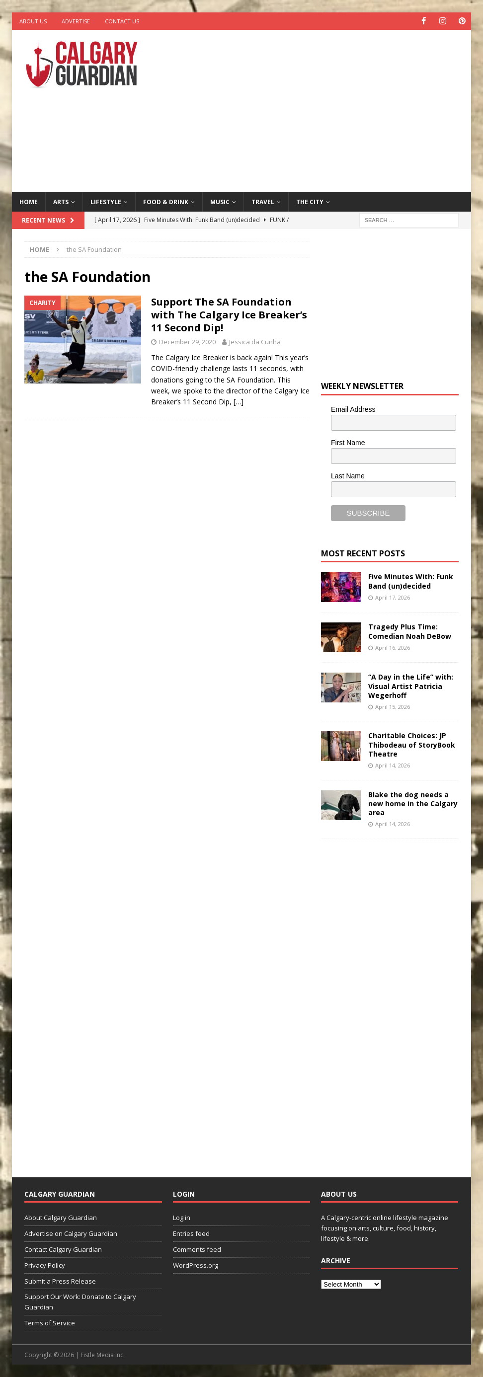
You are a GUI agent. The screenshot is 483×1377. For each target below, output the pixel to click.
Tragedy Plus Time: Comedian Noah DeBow (409, 631)
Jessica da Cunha (255, 341)
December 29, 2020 (187, 341)
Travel (262, 201)
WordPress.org (195, 1264)
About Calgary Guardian (60, 1217)
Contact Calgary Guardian (63, 1249)
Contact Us (122, 21)
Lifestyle (105, 201)
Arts (61, 201)
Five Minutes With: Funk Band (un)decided (410, 581)
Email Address (353, 409)
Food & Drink (165, 201)
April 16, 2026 (392, 647)
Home (28, 201)
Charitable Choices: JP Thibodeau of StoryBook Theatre (411, 744)
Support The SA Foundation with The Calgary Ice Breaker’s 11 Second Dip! (229, 314)
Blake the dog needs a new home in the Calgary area (413, 803)
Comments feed (197, 1249)
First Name (348, 443)
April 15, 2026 (392, 706)
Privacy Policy (44, 1264)
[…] (238, 401)
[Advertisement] (326, 109)
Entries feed (191, 1233)
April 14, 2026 (392, 765)
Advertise (76, 21)
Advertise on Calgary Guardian (70, 1233)
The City (309, 201)
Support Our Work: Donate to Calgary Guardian (80, 1301)
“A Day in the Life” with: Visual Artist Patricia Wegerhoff (410, 685)
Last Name (348, 475)
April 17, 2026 (392, 597)
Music (220, 201)
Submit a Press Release (60, 1280)
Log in (181, 1217)
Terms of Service (49, 1322)
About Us (33, 21)
